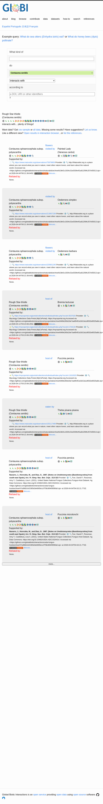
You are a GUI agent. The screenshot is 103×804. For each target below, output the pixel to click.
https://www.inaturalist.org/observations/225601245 (35, 265)
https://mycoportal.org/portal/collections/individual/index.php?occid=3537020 (45, 316)
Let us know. (91, 129)
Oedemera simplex (67, 200)
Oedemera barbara (67, 251)
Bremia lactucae (66, 302)
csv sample (24, 129)
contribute (35, 19)
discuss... (52, 173)
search (76, 19)
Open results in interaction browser (41, 133)
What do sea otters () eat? (42, 36)
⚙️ (64, 162)
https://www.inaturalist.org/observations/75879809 (35, 162)
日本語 (25, 26)
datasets (55, 19)
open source (79, 794)
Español (6, 26)
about (5, 19)
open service (39, 794)
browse (22, 19)
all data (37, 129)
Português (16, 26)
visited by (50, 196)
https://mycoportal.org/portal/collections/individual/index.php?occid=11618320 (45, 375)
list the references (72, 133)
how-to (66, 19)
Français (33, 26)
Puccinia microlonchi (68, 514)
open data (62, 794)
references (89, 19)
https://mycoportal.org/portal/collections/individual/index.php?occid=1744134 (45, 327)
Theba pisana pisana (68, 410)
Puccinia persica (66, 358)
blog (13, 19)
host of (48, 299)
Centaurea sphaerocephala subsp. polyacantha (26, 150)
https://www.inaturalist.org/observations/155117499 (35, 424)
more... (51, 564)
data (45, 19)
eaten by (49, 407)
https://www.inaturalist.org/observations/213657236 (35, 214)
